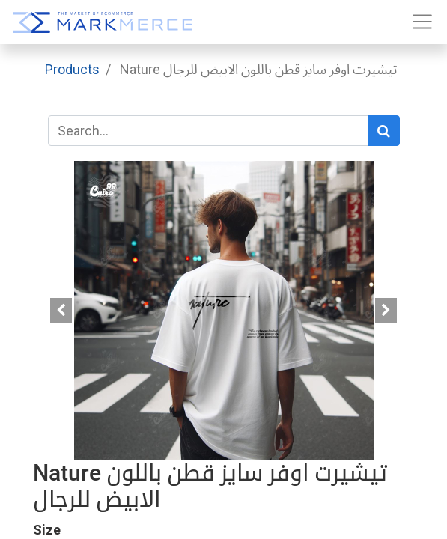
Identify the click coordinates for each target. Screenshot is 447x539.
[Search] (384, 130)
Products (72, 69)
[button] (62, 310)
